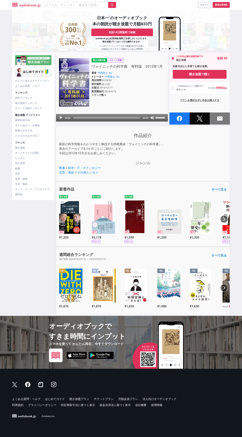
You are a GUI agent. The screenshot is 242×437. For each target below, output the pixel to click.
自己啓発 (20, 163)
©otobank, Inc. (48, 416)
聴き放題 (20, 147)
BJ (110, 72)
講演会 (18, 194)
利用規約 (17, 405)
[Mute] (152, 118)
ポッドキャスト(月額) (27, 152)
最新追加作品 (22, 120)
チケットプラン (104, 399)
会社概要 (141, 405)
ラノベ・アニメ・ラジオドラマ (32, 189)
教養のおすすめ (23, 130)
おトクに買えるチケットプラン (32, 80)
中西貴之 (103, 72)
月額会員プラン (128, 399)
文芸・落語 (21, 184)
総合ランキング (23, 97)
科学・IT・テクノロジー (84, 168)
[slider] (106, 118)
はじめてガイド (55, 399)
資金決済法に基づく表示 (115, 405)
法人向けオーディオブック (160, 399)
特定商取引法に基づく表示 (78, 405)
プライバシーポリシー (42, 405)
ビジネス (20, 158)
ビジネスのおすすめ (26, 135)
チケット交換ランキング (28, 108)
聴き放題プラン (79, 399)
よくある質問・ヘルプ (27, 85)
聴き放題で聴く (199, 74)
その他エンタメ (87, 172)
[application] (112, 118)
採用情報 (156, 405)
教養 (17, 168)
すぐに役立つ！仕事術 (27, 125)
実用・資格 (21, 178)
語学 (17, 173)
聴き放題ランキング (26, 103)
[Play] (61, 118)
